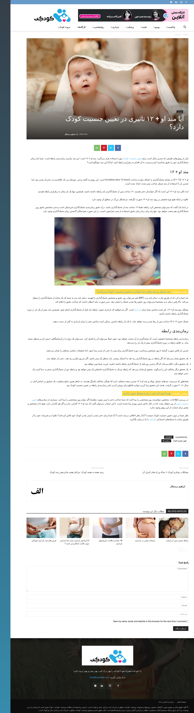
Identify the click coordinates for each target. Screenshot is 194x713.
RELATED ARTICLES (166, 511)
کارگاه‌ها (70, 27)
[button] (174, 27)
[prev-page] (175, 549)
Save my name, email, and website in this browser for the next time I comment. (139, 621)
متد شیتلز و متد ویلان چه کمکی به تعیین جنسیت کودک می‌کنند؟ (123, 291)
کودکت (142, 419)
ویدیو (145, 27)
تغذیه (133, 27)
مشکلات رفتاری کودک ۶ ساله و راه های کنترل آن (155, 472)
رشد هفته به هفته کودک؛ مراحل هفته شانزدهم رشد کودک (66, 472)
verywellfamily (171, 437)
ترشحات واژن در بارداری (135, 540)
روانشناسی (87, 27)
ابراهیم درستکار (59, 134)
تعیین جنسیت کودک (122, 158)
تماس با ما (152, 702)
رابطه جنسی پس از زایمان (167, 540)
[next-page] (170, 549)
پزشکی (119, 27)
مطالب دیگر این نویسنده (143, 511)
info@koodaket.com (89, 677)
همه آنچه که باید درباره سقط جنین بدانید (136, 393)
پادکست (159, 27)
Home (175, 34)
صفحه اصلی (171, 702)
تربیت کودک (53, 27)
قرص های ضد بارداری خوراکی (33, 540)
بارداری (104, 27)
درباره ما (160, 702)
